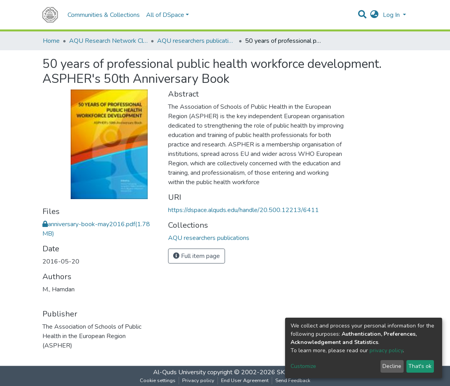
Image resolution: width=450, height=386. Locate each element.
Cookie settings (158, 380)
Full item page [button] (196, 256)
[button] (374, 15)
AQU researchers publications (196, 41)
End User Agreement (245, 380)
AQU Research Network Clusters (108, 41)
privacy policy (386, 350)
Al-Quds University (179, 372)
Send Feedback (292, 380)
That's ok (420, 366)
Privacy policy (198, 380)
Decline (391, 366)
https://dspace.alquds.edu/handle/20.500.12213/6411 (243, 210)
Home (51, 41)
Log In (392, 15)
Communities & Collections (104, 15)
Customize (303, 366)
